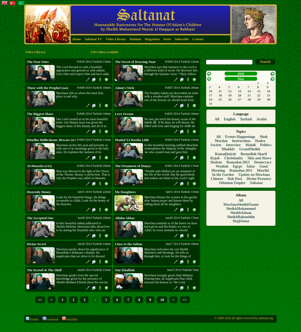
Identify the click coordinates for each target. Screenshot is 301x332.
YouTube (69, 319)
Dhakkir (228, 149)
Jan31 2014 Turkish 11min (182, 192)
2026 (241, 74)
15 (259, 91)
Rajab (215, 158)
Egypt (237, 166)
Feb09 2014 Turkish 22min (182, 61)
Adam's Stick (124, 88)
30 (268, 99)
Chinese (217, 179)
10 (161, 300)
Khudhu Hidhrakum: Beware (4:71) (51, 140)
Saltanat (256, 183)
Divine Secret (36, 244)
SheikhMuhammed (241, 209)
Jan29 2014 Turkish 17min (182, 218)
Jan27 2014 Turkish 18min (182, 244)
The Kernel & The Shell (44, 270)
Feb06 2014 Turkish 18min (94, 113)
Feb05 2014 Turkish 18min (182, 113)
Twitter (32, 319)
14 (249, 91)
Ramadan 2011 (241, 170)
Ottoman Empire (232, 183)
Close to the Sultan (128, 244)
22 (259, 95)
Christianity (233, 158)
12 (230, 91)
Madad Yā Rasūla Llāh (132, 140)
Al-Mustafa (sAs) (39, 166)
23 (268, 95)
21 (249, 95)
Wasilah (222, 166)
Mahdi (250, 145)
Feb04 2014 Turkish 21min (94, 140)
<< (40, 300)
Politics (266, 145)
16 (268, 91)
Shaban (216, 162)
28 (249, 99)
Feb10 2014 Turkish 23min (94, 61)
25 (220, 99)
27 (239, 99)
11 (220, 91)
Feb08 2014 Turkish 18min (94, 87)
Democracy (263, 162)
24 (210, 99)
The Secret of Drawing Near (135, 62)
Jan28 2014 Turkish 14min (94, 244)
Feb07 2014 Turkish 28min (182, 87)
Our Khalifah (125, 270)
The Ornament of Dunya (133, 166)
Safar (251, 166)
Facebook (50, 319)
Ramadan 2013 (238, 162)
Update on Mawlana (254, 175)
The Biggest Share (40, 114)
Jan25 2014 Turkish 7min (183, 270)
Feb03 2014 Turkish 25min (182, 140)
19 (230, 95)
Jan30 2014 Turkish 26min (94, 218)
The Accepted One (40, 218)
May (241, 79)
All (217, 119)
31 (210, 103)
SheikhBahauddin (241, 217)
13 (239, 91)
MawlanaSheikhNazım (240, 204)
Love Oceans (124, 114)
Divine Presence (259, 179)
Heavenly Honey (39, 192)
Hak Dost (234, 179)
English (229, 119)
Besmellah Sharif (254, 154)
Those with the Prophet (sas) (47, 88)
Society (216, 145)
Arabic (262, 119)
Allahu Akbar (125, 218)
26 (230, 99)
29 (259, 99)
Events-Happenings (240, 137)
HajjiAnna (241, 221)
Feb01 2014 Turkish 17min (182, 166)
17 (210, 95)
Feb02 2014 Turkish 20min (94, 166)
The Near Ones (38, 62)
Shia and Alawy (259, 158)
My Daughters (125, 192)
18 (220, 95)
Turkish (246, 119)
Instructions (241, 141)
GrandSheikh (249, 149)
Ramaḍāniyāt (225, 154)
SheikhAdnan (240, 213)
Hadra (260, 141)
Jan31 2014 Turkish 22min (94, 192)
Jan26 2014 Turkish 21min (94, 270)
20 (239, 95)
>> (185, 300)
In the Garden (223, 175)
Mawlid (263, 170)
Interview (233, 145)
